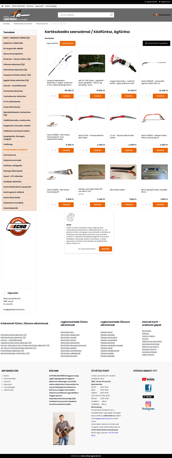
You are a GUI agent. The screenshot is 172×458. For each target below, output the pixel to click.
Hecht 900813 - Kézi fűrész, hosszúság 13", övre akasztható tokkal (58, 137)
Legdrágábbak (68, 43)
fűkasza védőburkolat (110, 350)
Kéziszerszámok (42, 24)
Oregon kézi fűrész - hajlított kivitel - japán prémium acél (122, 82)
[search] (111, 16)
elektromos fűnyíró (150, 346)
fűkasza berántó (108, 342)
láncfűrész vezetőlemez (71, 350)
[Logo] (17, 14)
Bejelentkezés (152, 2)
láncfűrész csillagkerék (71, 353)
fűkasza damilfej (108, 356)
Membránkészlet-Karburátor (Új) (15, 353)
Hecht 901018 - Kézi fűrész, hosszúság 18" (58, 191)
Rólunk (7, 6)
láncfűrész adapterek (70, 335)
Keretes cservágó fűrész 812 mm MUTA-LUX (90, 190)
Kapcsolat (39, 6)
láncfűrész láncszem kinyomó (73, 345)
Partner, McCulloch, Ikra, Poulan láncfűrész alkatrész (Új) (25, 345)
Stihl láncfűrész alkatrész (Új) (13, 337)
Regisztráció (165, 2)
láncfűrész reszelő (68, 337)
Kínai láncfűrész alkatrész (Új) (13, 335)
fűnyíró (145, 339)
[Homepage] (2, 6)
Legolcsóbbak (52, 43)
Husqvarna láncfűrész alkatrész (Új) (16, 342)
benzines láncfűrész (150, 344)
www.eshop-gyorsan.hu (91, 456)
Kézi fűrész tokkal (117, 190)
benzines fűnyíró (149, 349)
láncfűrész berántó (69, 356)
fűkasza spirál (106, 348)
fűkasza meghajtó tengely (112, 345)
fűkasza (145, 333)
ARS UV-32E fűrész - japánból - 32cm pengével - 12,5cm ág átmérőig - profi (91, 82)
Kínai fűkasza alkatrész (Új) (12, 350)
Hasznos (30, 6)
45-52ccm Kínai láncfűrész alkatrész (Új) (18, 348)
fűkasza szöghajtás (109, 340)
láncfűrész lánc (67, 332)
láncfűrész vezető (68, 340)
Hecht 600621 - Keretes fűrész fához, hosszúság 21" (154, 136)
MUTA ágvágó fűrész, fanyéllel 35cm (154, 191)
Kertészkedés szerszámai (23, 24)
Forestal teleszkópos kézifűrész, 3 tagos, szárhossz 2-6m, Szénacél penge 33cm (60, 82)
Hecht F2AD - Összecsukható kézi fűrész (90, 136)
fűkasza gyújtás (107, 353)
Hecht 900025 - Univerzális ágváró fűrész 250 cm (152, 82)
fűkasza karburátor (109, 337)
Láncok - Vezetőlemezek (11, 340)
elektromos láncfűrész (152, 341)
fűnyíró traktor (148, 336)
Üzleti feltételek (18, 6)
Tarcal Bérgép (51, 6)
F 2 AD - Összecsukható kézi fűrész (122, 136)
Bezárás (105, 249)
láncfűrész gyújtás (68, 348)
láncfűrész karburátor (70, 342)
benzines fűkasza (149, 352)
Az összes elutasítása (87, 249)
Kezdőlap (6, 24)
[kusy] (52, 96)
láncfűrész (146, 331)
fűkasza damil (106, 332)
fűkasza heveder (108, 335)
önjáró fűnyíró (148, 354)
